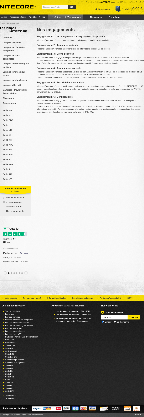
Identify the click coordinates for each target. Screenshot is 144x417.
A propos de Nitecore (18, 17)
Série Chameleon (11, 351)
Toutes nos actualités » (75, 306)
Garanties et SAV (14, 206)
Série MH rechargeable (13, 363)
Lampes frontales (12, 42)
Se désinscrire (123, 322)
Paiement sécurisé (15, 197)
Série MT (7, 140)
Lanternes (8, 314)
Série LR (7, 130)
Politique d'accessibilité (108, 298)
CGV (128, 298)
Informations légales (55, 298)
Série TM (7, 174)
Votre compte (9, 298)
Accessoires (9, 103)
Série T (6, 169)
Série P (6, 159)
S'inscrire (109, 322)
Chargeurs (8, 98)
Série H (6, 125)
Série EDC (8, 120)
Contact (42, 17)
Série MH (7, 135)
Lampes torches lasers (15, 80)
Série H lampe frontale (13, 360)
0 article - (132, 9)
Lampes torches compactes (11, 57)
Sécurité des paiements (81, 298)
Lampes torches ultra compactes (14, 49)
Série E (6, 115)
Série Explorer (9, 357)
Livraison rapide (13, 202)
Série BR (7, 110)
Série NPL (8, 144)
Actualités (33, 17)
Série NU (7, 149)
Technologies (72, 17)
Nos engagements (15, 211)
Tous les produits (11, 311)
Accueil (4, 17)
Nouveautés (94, 17)
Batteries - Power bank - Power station (15, 91)
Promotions (112, 17)
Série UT (7, 179)
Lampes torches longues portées (16, 65)
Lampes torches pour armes (14, 73)
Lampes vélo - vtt (12, 85)
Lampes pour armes (12, 328)
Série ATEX (8, 345)
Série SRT (8, 164)
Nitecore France (18, 7)
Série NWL (8, 154)
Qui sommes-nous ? (30, 298)
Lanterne (7, 37)
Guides (56, 17)
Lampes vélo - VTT (11, 334)
